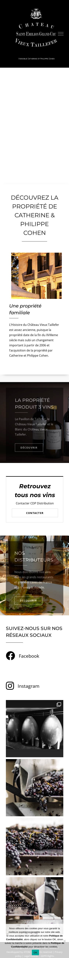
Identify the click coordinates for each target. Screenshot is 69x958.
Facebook (29, 656)
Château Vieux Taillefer (31, 426)
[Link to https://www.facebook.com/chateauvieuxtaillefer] (10, 655)
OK (35, 952)
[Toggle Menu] (61, 33)
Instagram (28, 686)
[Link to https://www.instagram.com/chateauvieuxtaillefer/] (10, 685)
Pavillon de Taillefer (32, 421)
